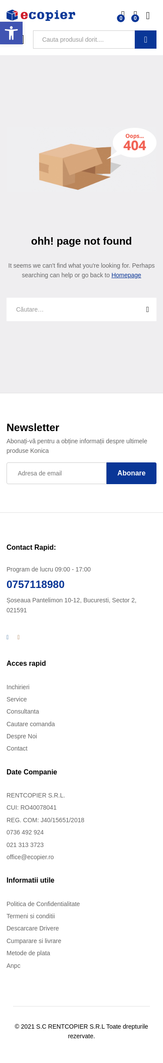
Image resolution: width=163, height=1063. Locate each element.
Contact (17, 748)
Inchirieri (18, 687)
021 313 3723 (25, 844)
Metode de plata (28, 953)
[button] (11, 33)
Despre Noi (22, 736)
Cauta (145, 39)
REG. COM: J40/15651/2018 (45, 820)
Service (17, 699)
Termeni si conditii (31, 916)
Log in (151, 16)
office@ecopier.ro (30, 857)
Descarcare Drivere (33, 928)
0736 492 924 (25, 832)
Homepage (126, 275)
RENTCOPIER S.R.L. (36, 795)
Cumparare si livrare (34, 940)
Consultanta (23, 711)
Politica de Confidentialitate (43, 903)
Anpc (13, 965)
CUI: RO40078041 (32, 807)
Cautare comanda (31, 724)
